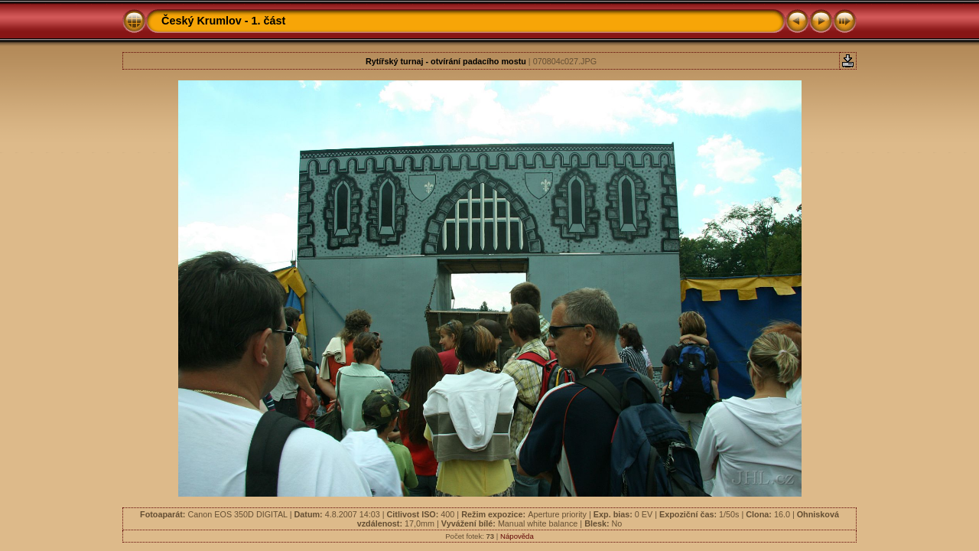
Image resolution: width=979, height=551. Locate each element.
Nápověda (517, 536)
